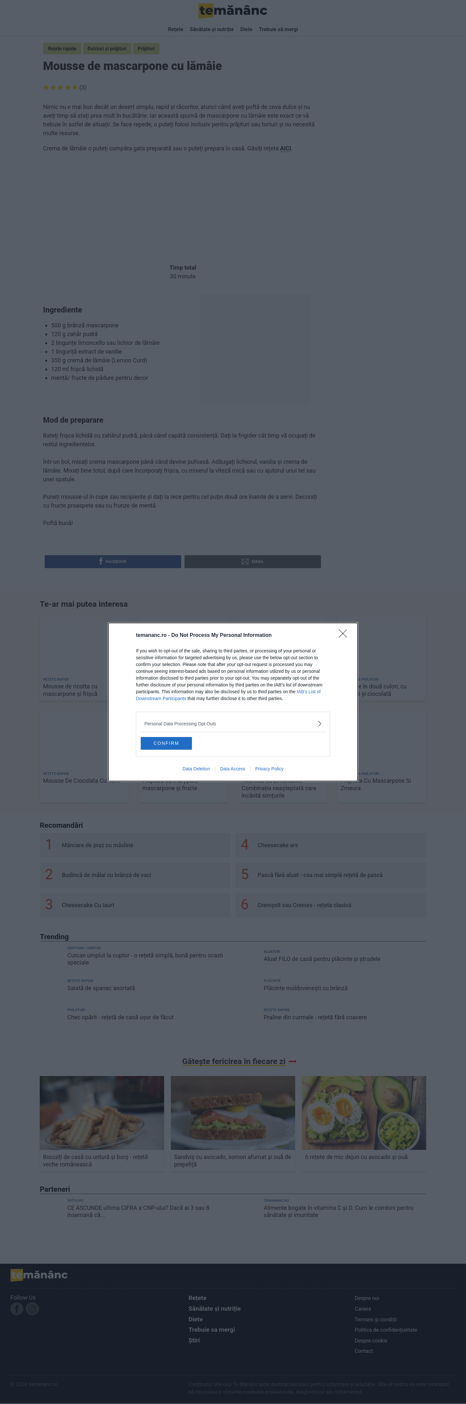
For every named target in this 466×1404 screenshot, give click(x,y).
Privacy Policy (269, 769)
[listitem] (233, 723)
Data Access (232, 769)
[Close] (345, 635)
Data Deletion (196, 769)
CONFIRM (172, 743)
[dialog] (233, 702)
